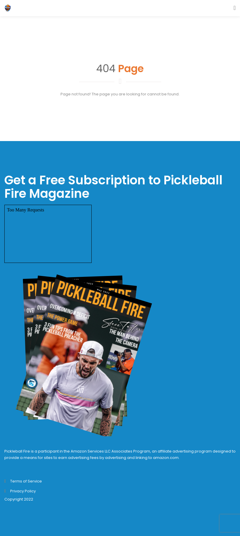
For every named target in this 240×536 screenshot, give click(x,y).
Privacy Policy (23, 491)
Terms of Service (26, 481)
